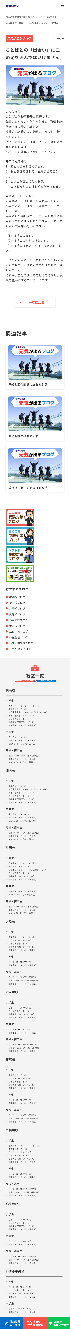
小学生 (10, 665)
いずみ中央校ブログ (22, 607)
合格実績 (12, 1309)
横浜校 (11, 654)
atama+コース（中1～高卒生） (24, 707)
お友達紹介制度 (32, 1309)
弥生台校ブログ (19, 601)
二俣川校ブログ (19, 596)
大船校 (11, 885)
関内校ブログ (18, 567)
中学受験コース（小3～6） (22, 673)
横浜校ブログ (18, 561)
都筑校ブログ (18, 590)
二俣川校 (12, 1094)
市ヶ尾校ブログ (19, 584)
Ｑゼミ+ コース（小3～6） (22, 904)
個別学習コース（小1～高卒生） (25, 689)
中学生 (10, 696)
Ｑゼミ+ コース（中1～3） (22, 926)
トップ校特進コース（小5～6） (24, 679)
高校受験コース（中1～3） (22, 701)
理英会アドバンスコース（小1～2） (26, 670)
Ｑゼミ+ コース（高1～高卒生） (24, 941)
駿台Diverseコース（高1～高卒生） (26, 719)
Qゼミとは (54, 1309)
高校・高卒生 (15, 714)
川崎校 (11, 811)
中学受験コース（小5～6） (22, 1039)
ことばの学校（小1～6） (21, 683)
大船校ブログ (18, 578)
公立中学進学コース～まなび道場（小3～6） (31, 676)
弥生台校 (12, 1168)
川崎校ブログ (18, 573)
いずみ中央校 (16, 1235)
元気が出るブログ (20, 613)
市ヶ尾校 (12, 956)
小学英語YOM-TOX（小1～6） (23, 686)
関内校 (11, 734)
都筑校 (11, 1023)
